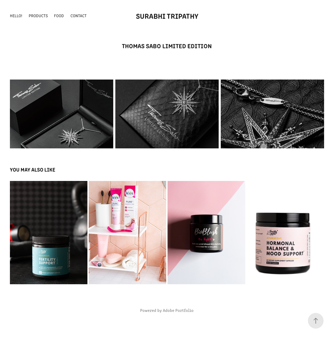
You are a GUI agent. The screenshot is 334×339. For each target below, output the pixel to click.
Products (38, 15)
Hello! (16, 15)
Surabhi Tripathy (167, 15)
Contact (78, 15)
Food (59, 15)
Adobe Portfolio (178, 310)
